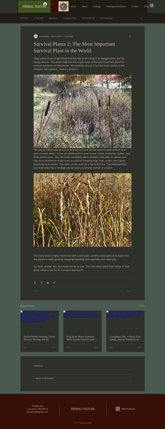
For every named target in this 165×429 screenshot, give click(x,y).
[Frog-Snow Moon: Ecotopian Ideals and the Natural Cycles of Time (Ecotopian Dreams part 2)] (82, 321)
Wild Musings (106, 18)
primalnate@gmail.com (37, 411)
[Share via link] (54, 282)
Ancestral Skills (70, 18)
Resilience (53, 18)
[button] (97, 6)
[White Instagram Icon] (152, 5)
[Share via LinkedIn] (48, 282)
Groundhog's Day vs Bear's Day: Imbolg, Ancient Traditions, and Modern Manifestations (125, 338)
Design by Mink (86, 422)
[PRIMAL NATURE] (34, 6)
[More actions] (130, 36)
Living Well (38, 18)
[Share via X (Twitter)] (41, 282)
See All (142, 305)
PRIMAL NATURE (83, 409)
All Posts (24, 18)
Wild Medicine (88, 18)
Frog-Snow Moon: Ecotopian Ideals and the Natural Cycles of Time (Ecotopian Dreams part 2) (82, 338)
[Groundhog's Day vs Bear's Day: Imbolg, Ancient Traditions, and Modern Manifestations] (125, 321)
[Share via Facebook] (35, 282)
